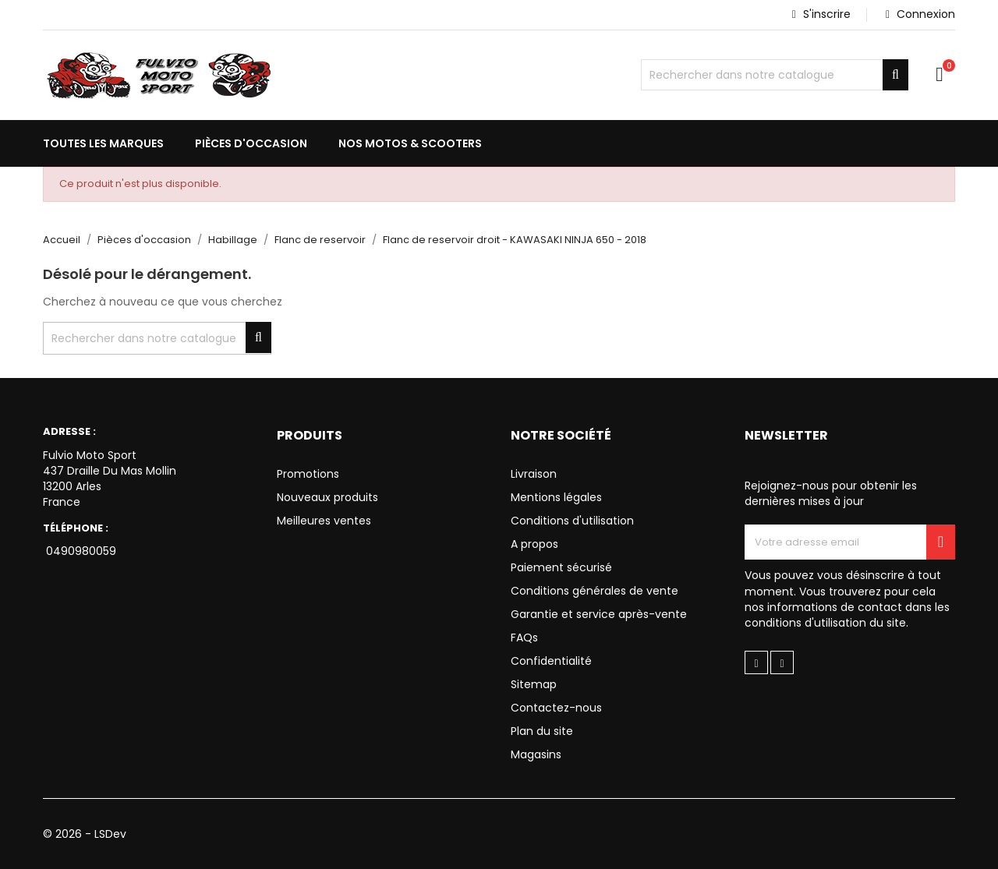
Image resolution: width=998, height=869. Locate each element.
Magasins (536, 754)
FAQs (524, 637)
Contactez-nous (556, 707)
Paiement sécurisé (561, 567)
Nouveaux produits (327, 497)
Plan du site (542, 731)
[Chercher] (774, 74)
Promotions (308, 474)
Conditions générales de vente (594, 591)
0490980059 (79, 551)
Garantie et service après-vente (599, 614)
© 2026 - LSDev (84, 834)
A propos (534, 544)
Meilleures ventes (324, 520)
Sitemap (534, 684)
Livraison (534, 474)
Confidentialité (551, 661)
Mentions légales (556, 497)
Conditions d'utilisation (572, 520)
